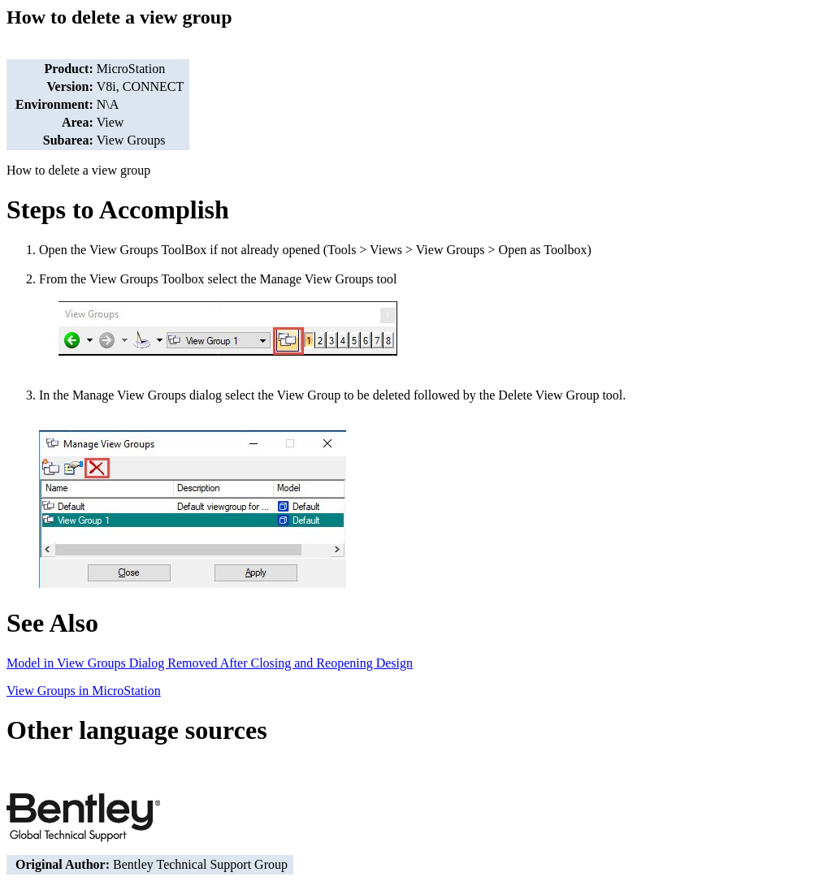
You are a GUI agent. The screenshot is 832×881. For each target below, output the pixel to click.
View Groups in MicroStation (83, 690)
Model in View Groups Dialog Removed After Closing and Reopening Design (209, 663)
